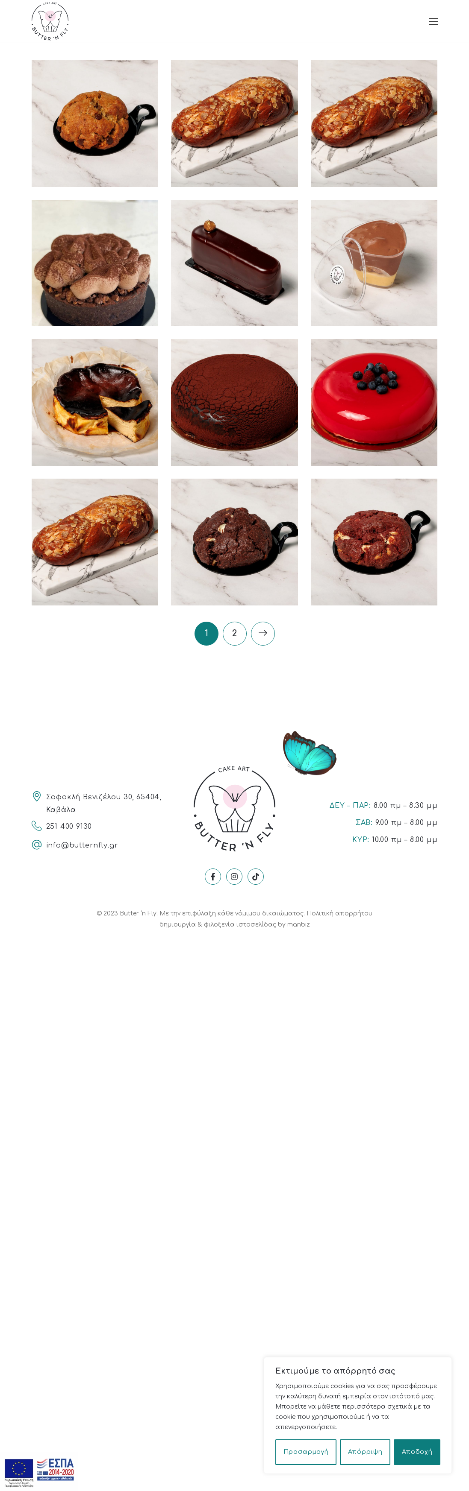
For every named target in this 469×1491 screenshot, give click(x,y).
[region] (358, 1415)
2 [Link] (234, 633)
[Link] (50, 21)
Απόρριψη (365, 1452)
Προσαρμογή (306, 1452)
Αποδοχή (417, 1452)
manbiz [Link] (298, 924)
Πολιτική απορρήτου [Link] (339, 913)
